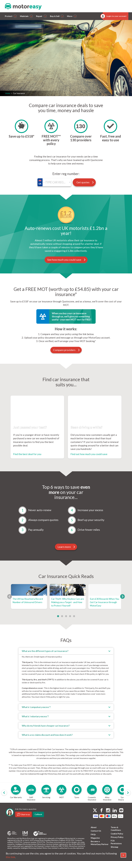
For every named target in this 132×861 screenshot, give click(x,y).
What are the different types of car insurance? (45, 651)
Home (7, 93)
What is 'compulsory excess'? (36, 707)
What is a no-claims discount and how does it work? (47, 734)
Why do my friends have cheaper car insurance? (45, 725)
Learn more (66, 546)
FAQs (93, 834)
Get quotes (34, 79)
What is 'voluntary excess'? (35, 716)
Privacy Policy (117, 837)
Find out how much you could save (89, 454)
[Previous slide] (4, 793)
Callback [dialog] (38, 814)
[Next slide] (128, 793)
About (94, 827)
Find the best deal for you (27, 454)
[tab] (66, 674)
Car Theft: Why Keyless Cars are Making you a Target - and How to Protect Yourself (67, 602)
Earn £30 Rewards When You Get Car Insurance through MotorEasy (104, 602)
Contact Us (96, 831)
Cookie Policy (117, 833)
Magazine (95, 838)
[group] (15, 792)
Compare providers (66, 349)
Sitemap (114, 847)
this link (10, 857)
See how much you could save (66, 259)
